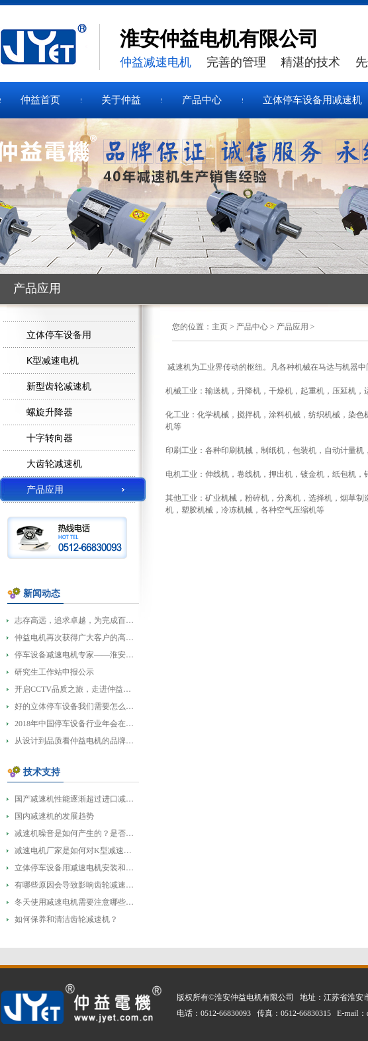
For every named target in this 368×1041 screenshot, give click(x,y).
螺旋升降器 (49, 412)
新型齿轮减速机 (58, 386)
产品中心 (202, 100)
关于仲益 (121, 100)
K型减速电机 (52, 360)
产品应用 (292, 326)
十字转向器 (49, 438)
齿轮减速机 (49, 47)
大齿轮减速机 (54, 463)
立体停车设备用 (58, 334)
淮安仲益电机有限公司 (254, 997)
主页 (220, 326)
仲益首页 (40, 100)
